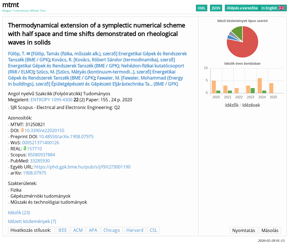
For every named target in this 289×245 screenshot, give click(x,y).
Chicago (111, 230)
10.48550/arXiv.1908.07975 (66, 137)
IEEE (62, 230)
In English (273, 8)
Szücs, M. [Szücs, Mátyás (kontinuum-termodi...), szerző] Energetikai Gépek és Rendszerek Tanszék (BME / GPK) (91, 75)
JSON (216, 8)
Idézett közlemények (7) (32, 221)
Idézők (231, 105)
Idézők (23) (19, 212)
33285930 (40, 161)
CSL (153, 230)
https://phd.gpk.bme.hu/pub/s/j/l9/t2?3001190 (82, 167)
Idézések (251, 105)
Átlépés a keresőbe (242, 8)
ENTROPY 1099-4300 (51, 100)
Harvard (134, 230)
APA (93, 230)
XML (201, 8)
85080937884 (41, 155)
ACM (78, 230)
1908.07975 (34, 173)
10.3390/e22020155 (44, 130)
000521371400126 (40, 143)
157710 (34, 149)
